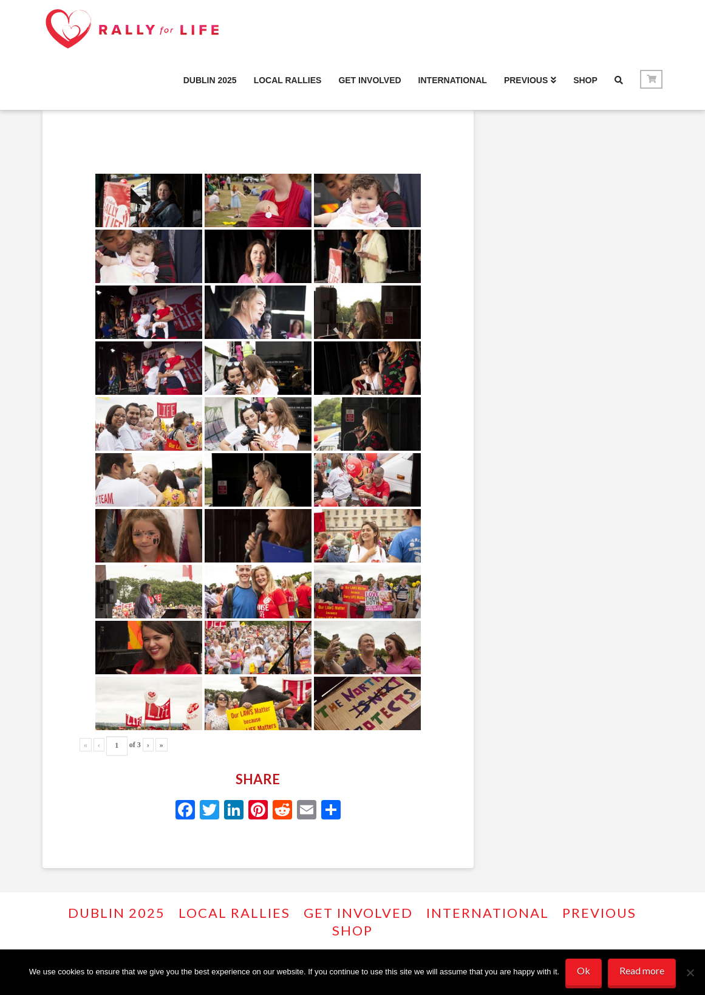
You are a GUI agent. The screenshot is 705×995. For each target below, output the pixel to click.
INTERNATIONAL (487, 912)
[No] (690, 972)
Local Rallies (234, 912)
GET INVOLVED (358, 912)
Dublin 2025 (116, 912)
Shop (352, 930)
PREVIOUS (599, 912)
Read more (641, 970)
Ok (583, 970)
